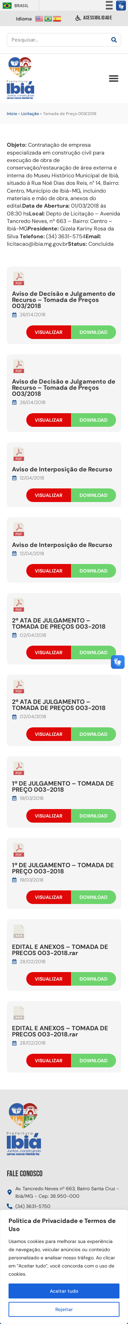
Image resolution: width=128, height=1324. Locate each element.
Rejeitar (64, 1309)
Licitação (30, 113)
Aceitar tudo (64, 1291)
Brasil (14, 6)
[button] (113, 78)
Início (12, 113)
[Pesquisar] (114, 39)
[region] (64, 1267)
